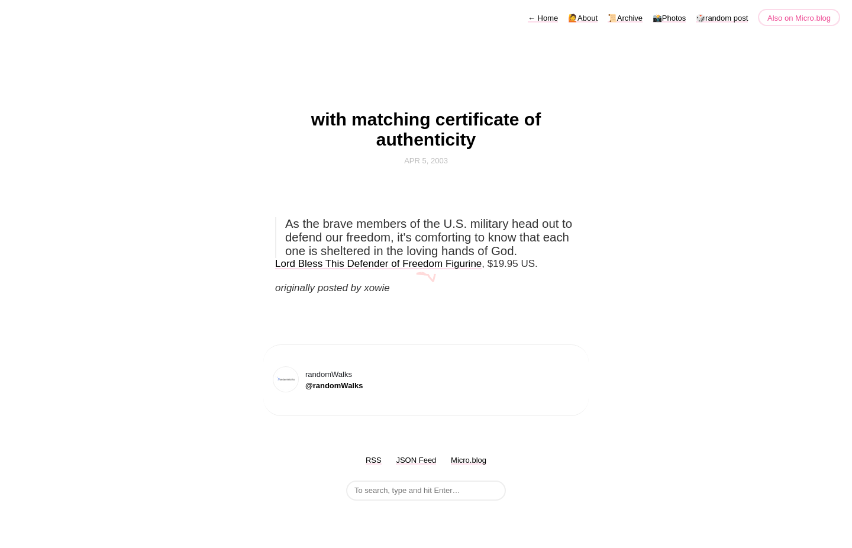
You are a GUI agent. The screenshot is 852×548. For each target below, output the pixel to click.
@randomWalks (334, 385)
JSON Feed (416, 460)
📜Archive (625, 18)
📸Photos (669, 18)
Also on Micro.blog (799, 18)
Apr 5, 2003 (426, 160)
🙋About (583, 18)
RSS (374, 460)
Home (543, 18)
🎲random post (722, 18)
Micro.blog (468, 460)
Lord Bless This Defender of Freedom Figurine (378, 263)
